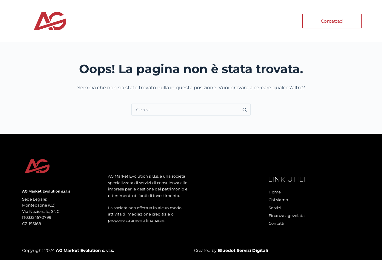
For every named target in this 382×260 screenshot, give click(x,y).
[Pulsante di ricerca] (245, 110)
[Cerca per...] (185, 110)
